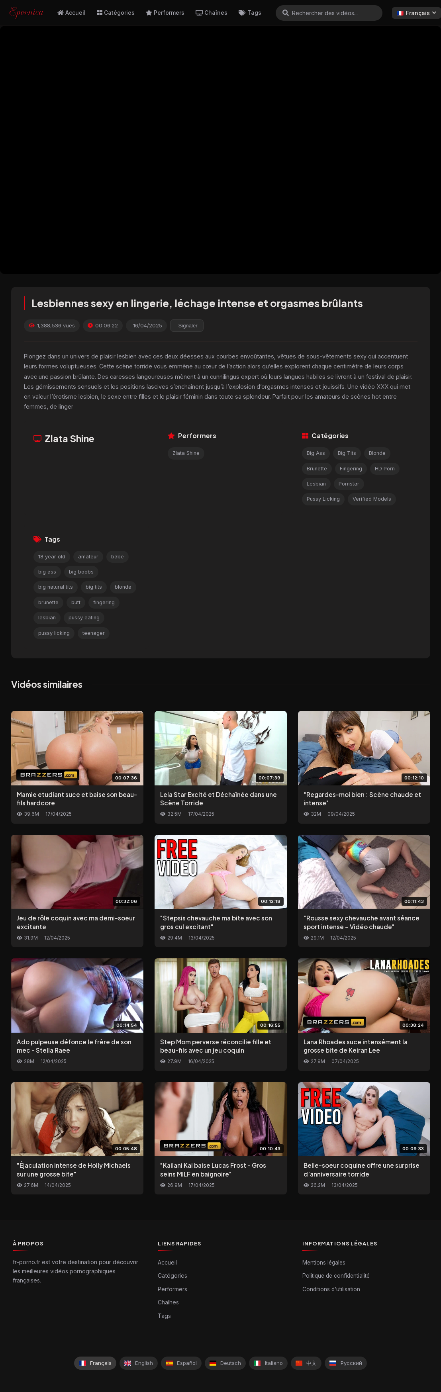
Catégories (116, 12)
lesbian (47, 618)
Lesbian (316, 484)
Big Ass (316, 453)
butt (75, 602)
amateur (88, 557)
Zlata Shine (186, 453)
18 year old (51, 557)
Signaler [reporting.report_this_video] (188, 326)
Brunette (317, 469)
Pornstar (349, 484)
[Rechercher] (285, 13)
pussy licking (54, 633)
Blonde (377, 453)
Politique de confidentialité (336, 1276)
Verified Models (372, 499)
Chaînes (211, 12)
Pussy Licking (323, 499)
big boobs (81, 572)
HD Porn (385, 469)
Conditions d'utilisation (331, 1289)
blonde (123, 587)
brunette (48, 602)
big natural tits (55, 587)
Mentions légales (323, 1262)
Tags (250, 12)
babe (117, 557)
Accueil (71, 12)
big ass (47, 572)
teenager (93, 633)
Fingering (351, 469)
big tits (94, 587)
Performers (165, 12)
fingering (104, 602)
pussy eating (84, 618)
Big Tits (347, 453)
